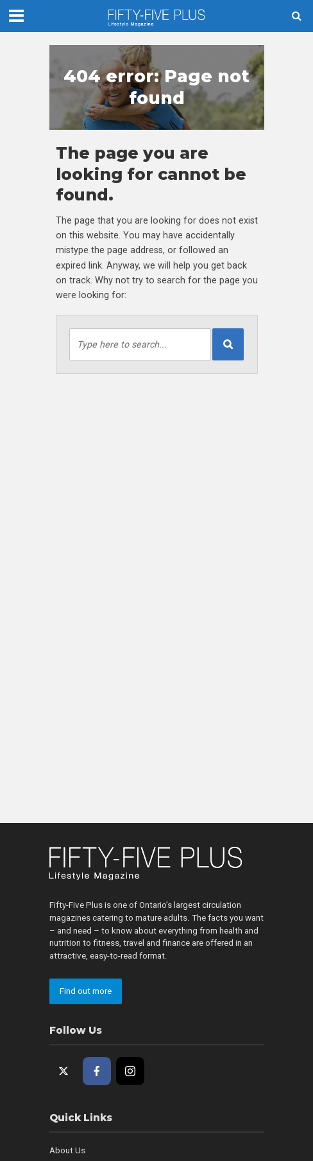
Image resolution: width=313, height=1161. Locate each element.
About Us (67, 1150)
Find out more (86, 991)
